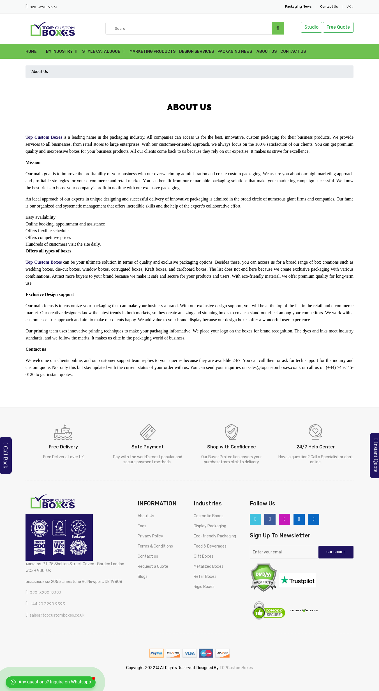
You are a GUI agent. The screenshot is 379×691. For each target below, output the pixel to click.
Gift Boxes (203, 556)
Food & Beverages (210, 546)
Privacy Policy (150, 536)
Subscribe (336, 552)
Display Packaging (210, 526)
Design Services (196, 51)
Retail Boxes (205, 576)
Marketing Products (152, 51)
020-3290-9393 (43, 7)
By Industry (59, 51)
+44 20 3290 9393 (47, 604)
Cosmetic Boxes (208, 516)
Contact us (148, 556)
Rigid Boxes (204, 586)
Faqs (142, 526)
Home (31, 51)
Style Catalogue (101, 51)
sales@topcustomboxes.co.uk (57, 615)
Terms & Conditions (155, 546)
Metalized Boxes (208, 566)
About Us (266, 51)
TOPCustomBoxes (236, 667)
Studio (311, 27)
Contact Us (293, 51)
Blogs (142, 576)
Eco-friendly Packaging (215, 536)
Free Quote (338, 27)
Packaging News (235, 51)
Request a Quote (153, 566)
